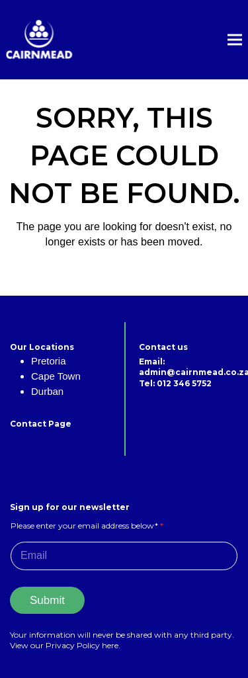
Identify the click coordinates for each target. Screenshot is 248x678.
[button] (234, 40)
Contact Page (40, 424)
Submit (47, 600)
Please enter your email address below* (87, 525)
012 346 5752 (184, 383)
